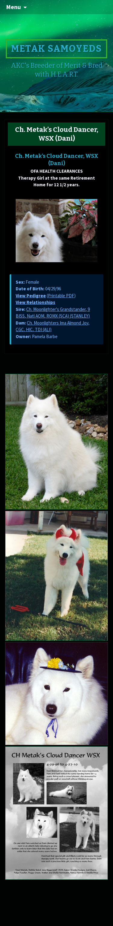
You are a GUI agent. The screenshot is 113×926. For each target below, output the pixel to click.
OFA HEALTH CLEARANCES (56, 171)
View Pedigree (31, 295)
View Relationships (35, 302)
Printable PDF (61, 295)
